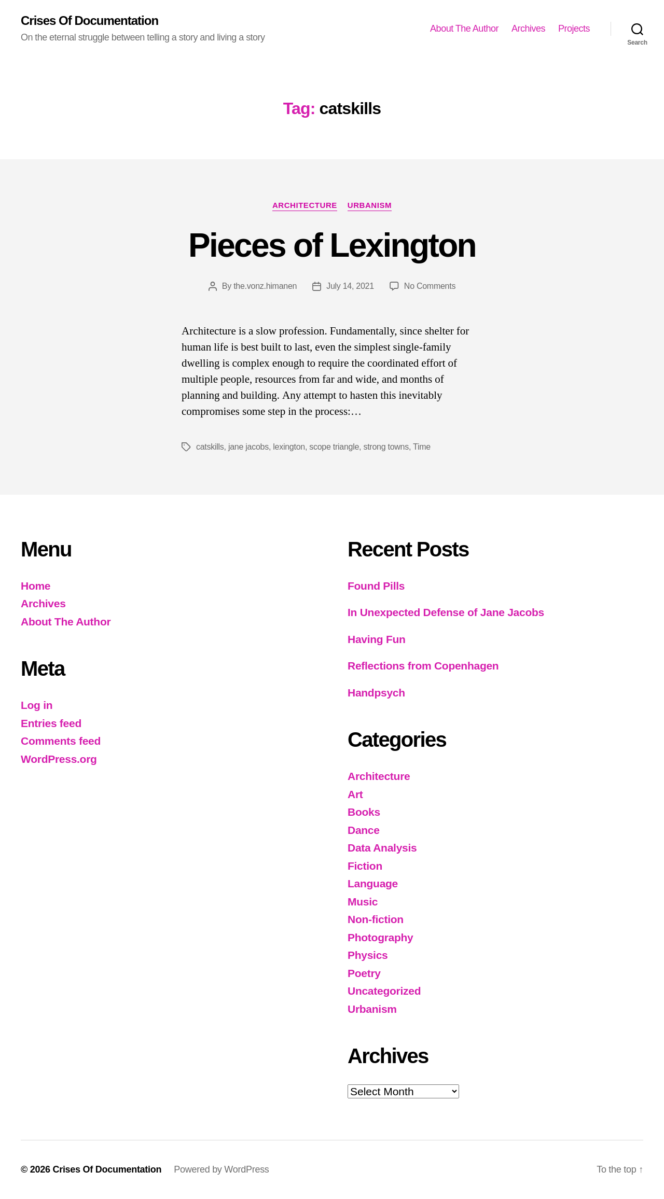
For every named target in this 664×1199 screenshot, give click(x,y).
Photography (380, 937)
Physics (368, 955)
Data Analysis (382, 848)
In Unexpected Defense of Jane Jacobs (446, 612)
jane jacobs (248, 446)
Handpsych (376, 693)
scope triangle (334, 446)
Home (35, 586)
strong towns (385, 446)
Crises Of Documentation (89, 21)
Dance (364, 830)
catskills (210, 446)
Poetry (364, 973)
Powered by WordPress (221, 1169)
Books (364, 812)
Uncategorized (384, 991)
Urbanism (370, 205)
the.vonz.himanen (265, 286)
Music (363, 902)
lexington (289, 446)
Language (373, 883)
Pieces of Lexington (332, 245)
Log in (36, 705)
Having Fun (377, 639)
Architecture (304, 205)
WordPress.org (59, 759)
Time (422, 446)
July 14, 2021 (350, 286)
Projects (574, 28)
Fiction (365, 866)
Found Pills (376, 586)
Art (355, 794)
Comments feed (61, 741)
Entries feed (51, 723)
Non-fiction (376, 919)
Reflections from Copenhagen (423, 666)
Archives (528, 28)
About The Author (464, 28)
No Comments (429, 286)
